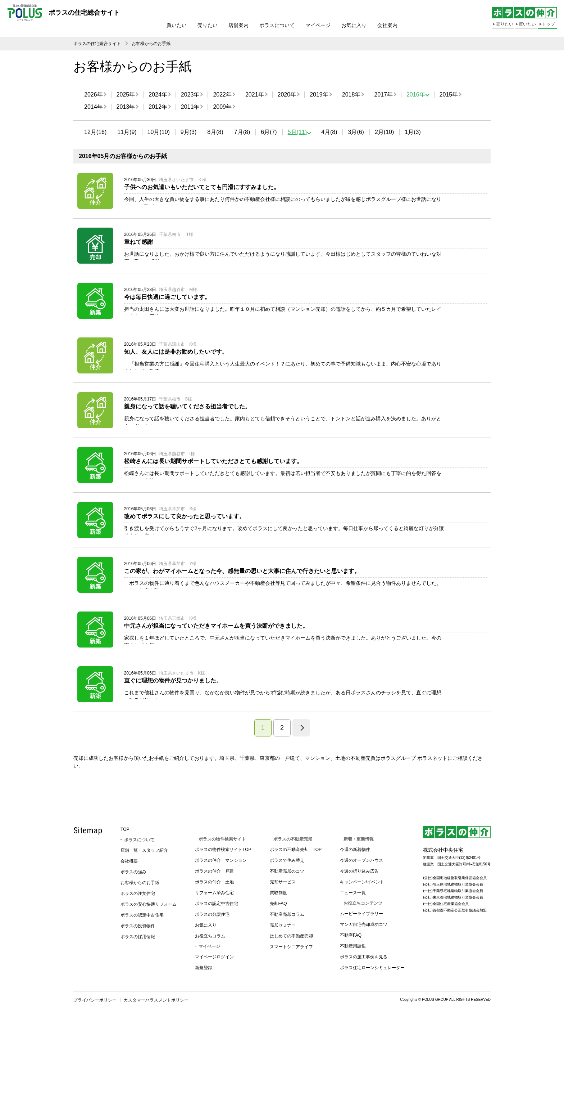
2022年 (222, 94)
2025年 (126, 94)
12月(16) (95, 132)
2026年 (93, 94)
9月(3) (188, 132)
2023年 (190, 94)
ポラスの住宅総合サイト (97, 43)
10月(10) (158, 132)
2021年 (254, 94)
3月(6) (356, 132)
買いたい (177, 25)
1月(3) (412, 132)
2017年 (383, 94)
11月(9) (126, 132)
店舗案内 (238, 25)
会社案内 (387, 25)
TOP (124, 901)
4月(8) (329, 132)
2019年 (319, 94)
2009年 (222, 107)
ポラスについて (277, 25)
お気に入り (354, 25)
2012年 (158, 107)
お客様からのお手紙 (151, 43)
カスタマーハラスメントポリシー (156, 1071)
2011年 (190, 107)
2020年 (287, 94)
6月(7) (269, 132)
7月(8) (242, 132)
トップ (548, 24)
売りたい (207, 25)
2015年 (449, 94)
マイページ (318, 25)
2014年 (93, 107)
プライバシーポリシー (95, 1071)
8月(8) (215, 132)
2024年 (158, 94)
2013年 (126, 107)
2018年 (351, 94)
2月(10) (384, 132)
